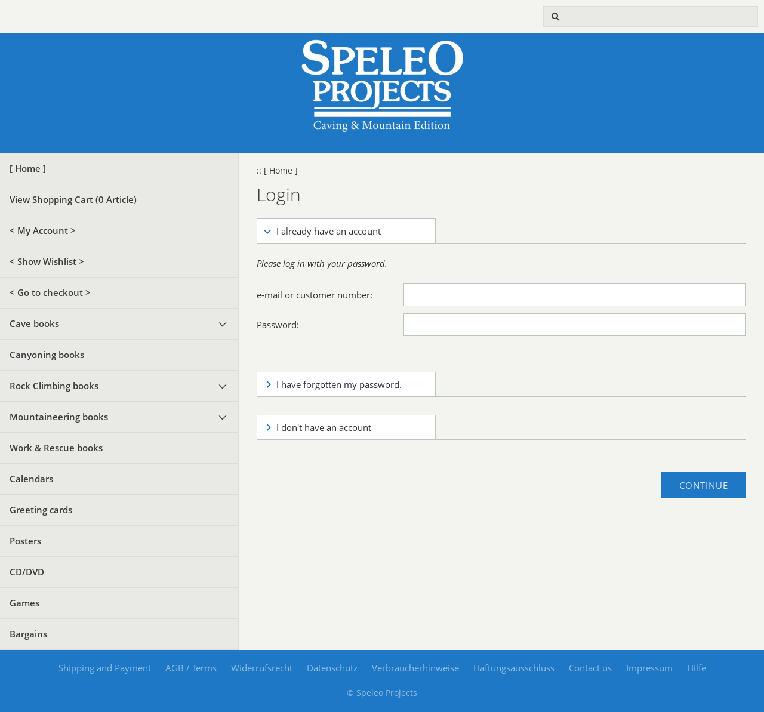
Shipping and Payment (104, 668)
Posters (25, 541)
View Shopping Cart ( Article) (73, 199)
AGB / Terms (191, 668)
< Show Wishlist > (47, 261)
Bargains (28, 634)
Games (24, 603)
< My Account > (43, 230)
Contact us (590, 668)
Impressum (649, 668)
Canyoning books (47, 354)
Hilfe (696, 668)
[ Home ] (28, 168)
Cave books (34, 323)
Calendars (31, 479)
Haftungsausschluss (513, 668)
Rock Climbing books (54, 386)
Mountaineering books (59, 417)
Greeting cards (41, 510)
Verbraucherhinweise (415, 668)
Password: (278, 325)
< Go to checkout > (50, 292)
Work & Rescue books (56, 448)
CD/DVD (27, 572)
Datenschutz (332, 668)
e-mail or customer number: (314, 295)
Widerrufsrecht (261, 668)
